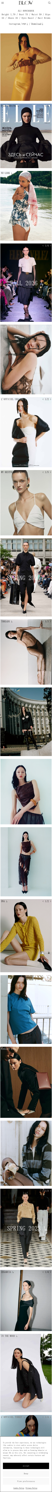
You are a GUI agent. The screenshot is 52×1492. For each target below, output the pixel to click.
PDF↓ (25, 24)
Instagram (14, 24)
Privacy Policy (31, 1488)
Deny (26, 1474)
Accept (26, 1466)
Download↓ (37, 24)
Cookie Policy (18, 1488)
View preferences (26, 1481)
